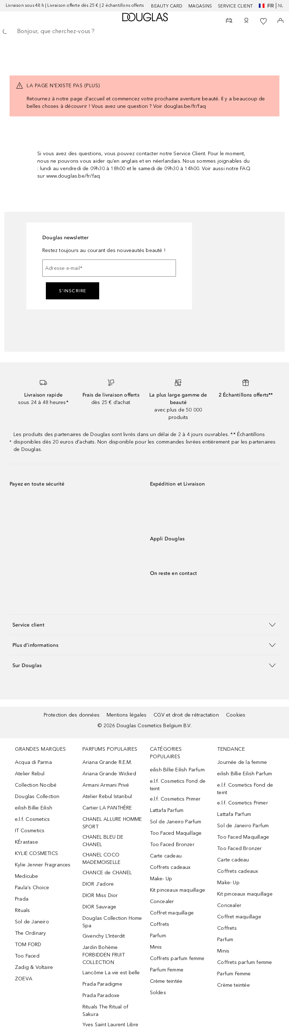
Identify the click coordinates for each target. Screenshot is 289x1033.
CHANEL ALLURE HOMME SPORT (112, 823)
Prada (21, 899)
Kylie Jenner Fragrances (43, 865)
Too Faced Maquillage (176, 833)
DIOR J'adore (98, 884)
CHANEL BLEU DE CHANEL (103, 841)
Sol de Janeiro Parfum (176, 822)
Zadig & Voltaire (34, 967)
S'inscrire (72, 290)
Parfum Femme (166, 970)
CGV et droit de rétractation (186, 715)
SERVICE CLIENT (235, 6)
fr (266, 6)
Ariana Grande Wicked (109, 774)
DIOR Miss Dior (100, 895)
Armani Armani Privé (105, 785)
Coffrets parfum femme (177, 958)
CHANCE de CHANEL (107, 873)
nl (280, 5)
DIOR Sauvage (99, 907)
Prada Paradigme (102, 984)
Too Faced (27, 956)
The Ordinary (30, 933)
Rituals (22, 910)
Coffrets (160, 924)
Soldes (158, 993)
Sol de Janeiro (32, 922)
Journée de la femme (242, 762)
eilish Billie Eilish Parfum (177, 770)
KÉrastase (26, 842)
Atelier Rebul (30, 774)
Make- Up (161, 879)
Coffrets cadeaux (170, 867)
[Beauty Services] (229, 21)
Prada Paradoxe (101, 995)
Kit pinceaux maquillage (177, 890)
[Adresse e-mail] (109, 268)
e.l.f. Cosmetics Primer (175, 799)
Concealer (162, 901)
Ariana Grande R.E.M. (107, 762)
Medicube (26, 876)
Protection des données (72, 715)
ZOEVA (23, 979)
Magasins (200, 6)
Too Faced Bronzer (172, 844)
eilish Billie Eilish (33, 808)
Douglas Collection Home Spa (112, 922)
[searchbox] (144, 31)
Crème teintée (166, 981)
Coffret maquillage (172, 913)
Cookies (235, 715)
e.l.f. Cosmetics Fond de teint (178, 785)
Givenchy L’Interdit (103, 936)
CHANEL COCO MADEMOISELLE (101, 858)
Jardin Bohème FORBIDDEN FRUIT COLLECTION (103, 954)
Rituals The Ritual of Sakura (105, 1010)
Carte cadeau (166, 856)
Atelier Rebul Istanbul (107, 796)
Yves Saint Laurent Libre (110, 1025)
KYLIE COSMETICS (36, 853)
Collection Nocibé (36, 785)
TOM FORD (28, 945)
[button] (144, 624)
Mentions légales (126, 715)
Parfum (158, 936)
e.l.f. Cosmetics (32, 819)
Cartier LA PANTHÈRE (107, 808)
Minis (156, 947)
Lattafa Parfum (167, 810)
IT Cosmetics (29, 831)
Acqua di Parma (33, 762)
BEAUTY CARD (167, 6)
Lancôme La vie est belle (111, 973)
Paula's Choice (32, 888)
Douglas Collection (37, 796)
